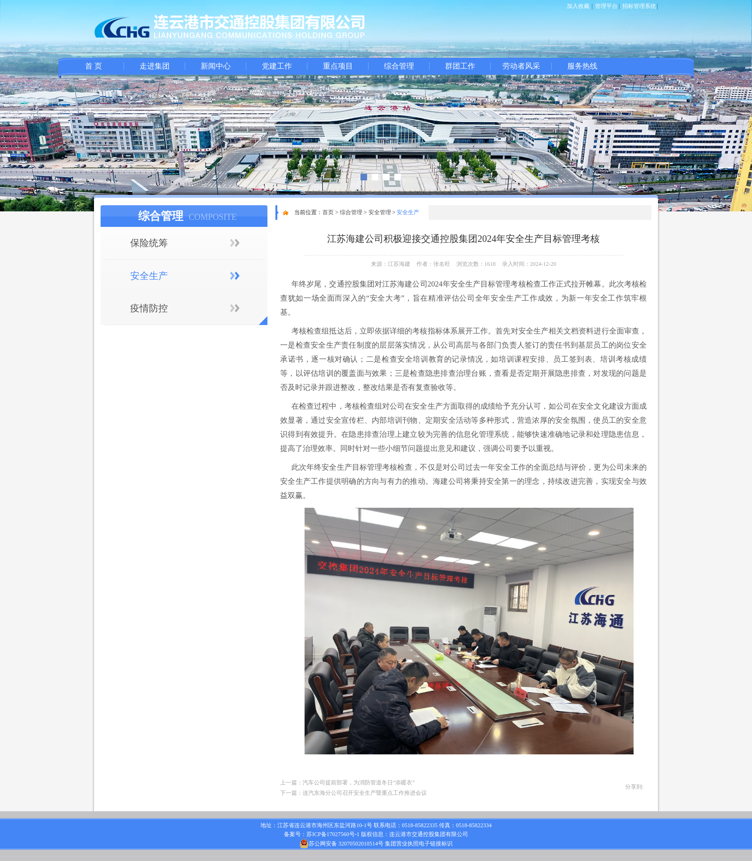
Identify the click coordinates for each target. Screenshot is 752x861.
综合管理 (399, 66)
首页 (328, 212)
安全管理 (379, 212)
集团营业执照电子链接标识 (419, 843)
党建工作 (277, 66)
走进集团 (155, 66)
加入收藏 (578, 6)
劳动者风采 (521, 66)
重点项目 (338, 66)
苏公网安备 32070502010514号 (341, 843)
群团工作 (460, 66)
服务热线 (582, 66)
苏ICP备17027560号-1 (333, 834)
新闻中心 (216, 66)
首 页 (93, 66)
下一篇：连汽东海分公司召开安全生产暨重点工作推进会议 (353, 793)
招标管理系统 (639, 6)
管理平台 (606, 6)
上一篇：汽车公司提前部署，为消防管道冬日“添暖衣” (347, 782)
